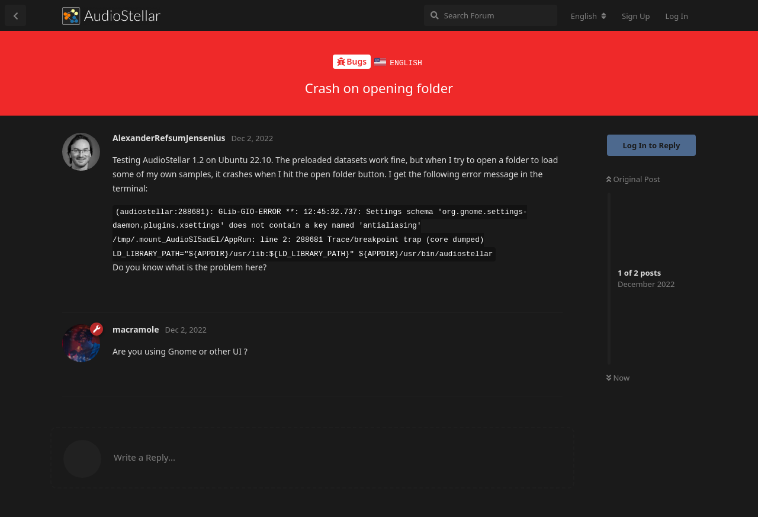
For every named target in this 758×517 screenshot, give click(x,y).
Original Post (633, 178)
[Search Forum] (490, 15)
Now (617, 377)
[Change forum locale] (588, 16)
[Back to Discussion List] (15, 15)
